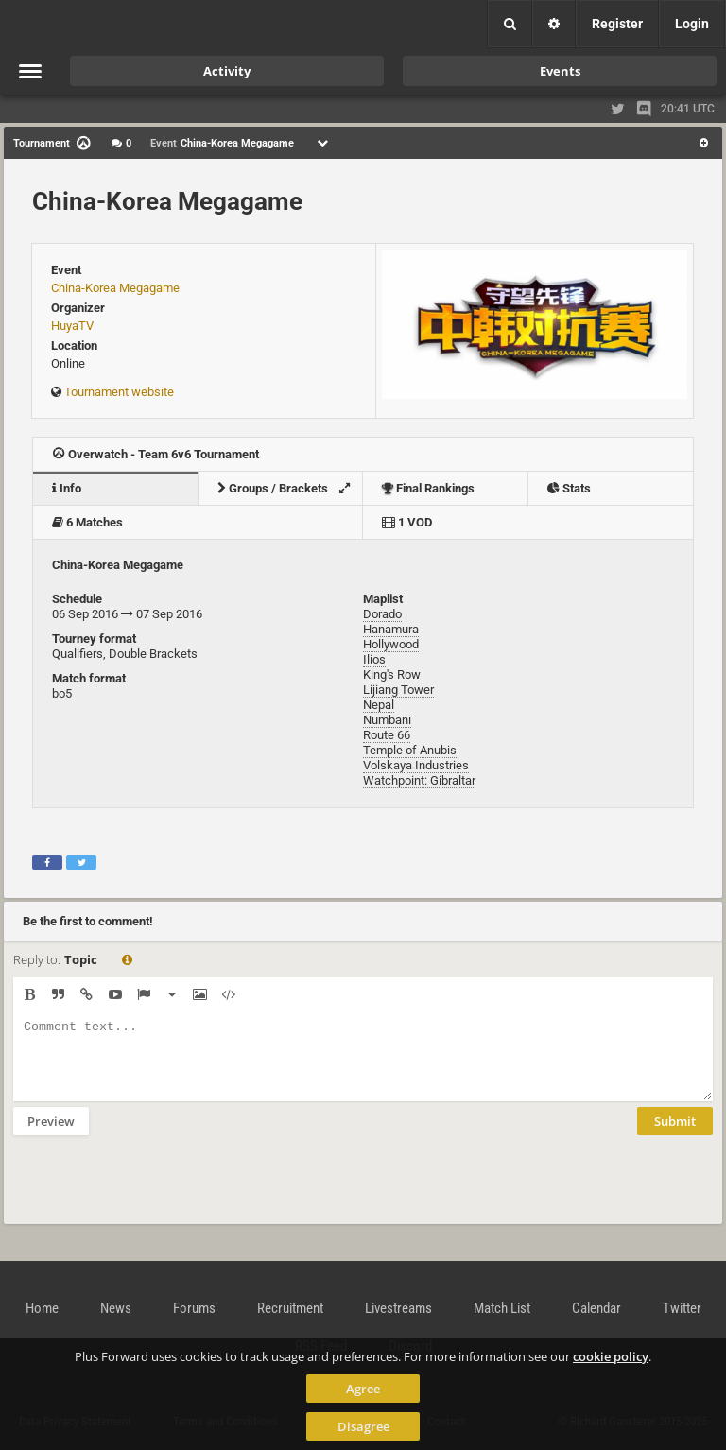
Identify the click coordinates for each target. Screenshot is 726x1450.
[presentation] (157, 1192)
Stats (569, 488)
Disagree (363, 1426)
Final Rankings (428, 488)
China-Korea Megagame (167, 201)
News (115, 1308)
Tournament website (119, 392)
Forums (194, 1308)
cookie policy (610, 1356)
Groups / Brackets (288, 488)
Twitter (682, 1308)
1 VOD (407, 522)
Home (42, 1308)
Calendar (596, 1308)
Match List (502, 1308)
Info (66, 488)
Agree (363, 1388)
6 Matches (87, 522)
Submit (675, 1135)
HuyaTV (72, 326)
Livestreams (398, 1308)
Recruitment (290, 1308)
